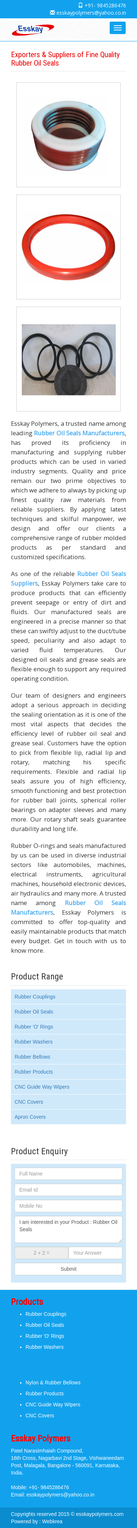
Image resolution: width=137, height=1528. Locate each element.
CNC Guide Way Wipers (42, 1087)
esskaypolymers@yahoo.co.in (91, 12)
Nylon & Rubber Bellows (53, 1382)
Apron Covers (30, 1117)
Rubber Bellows (32, 1057)
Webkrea (52, 1521)
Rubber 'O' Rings (34, 1027)
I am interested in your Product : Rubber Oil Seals (68, 1229)
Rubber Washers (34, 1042)
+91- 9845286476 (105, 5)
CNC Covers (29, 1102)
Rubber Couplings (35, 997)
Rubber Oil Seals (34, 1012)
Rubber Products (34, 1072)
